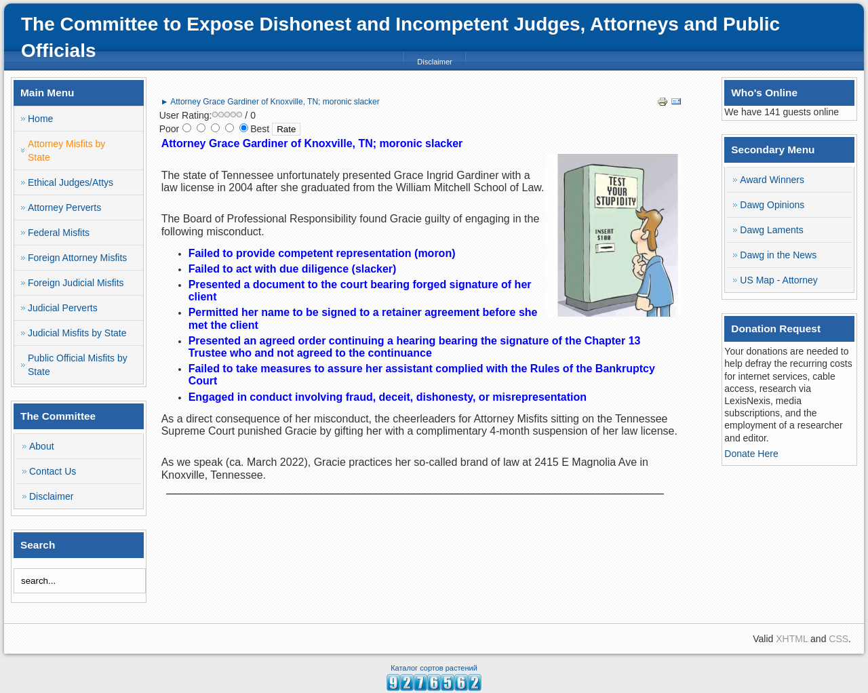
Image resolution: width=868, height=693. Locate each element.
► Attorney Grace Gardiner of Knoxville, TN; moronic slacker (270, 101)
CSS (838, 638)
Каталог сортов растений (434, 668)
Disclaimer (434, 62)
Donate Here (751, 453)
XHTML (792, 638)
